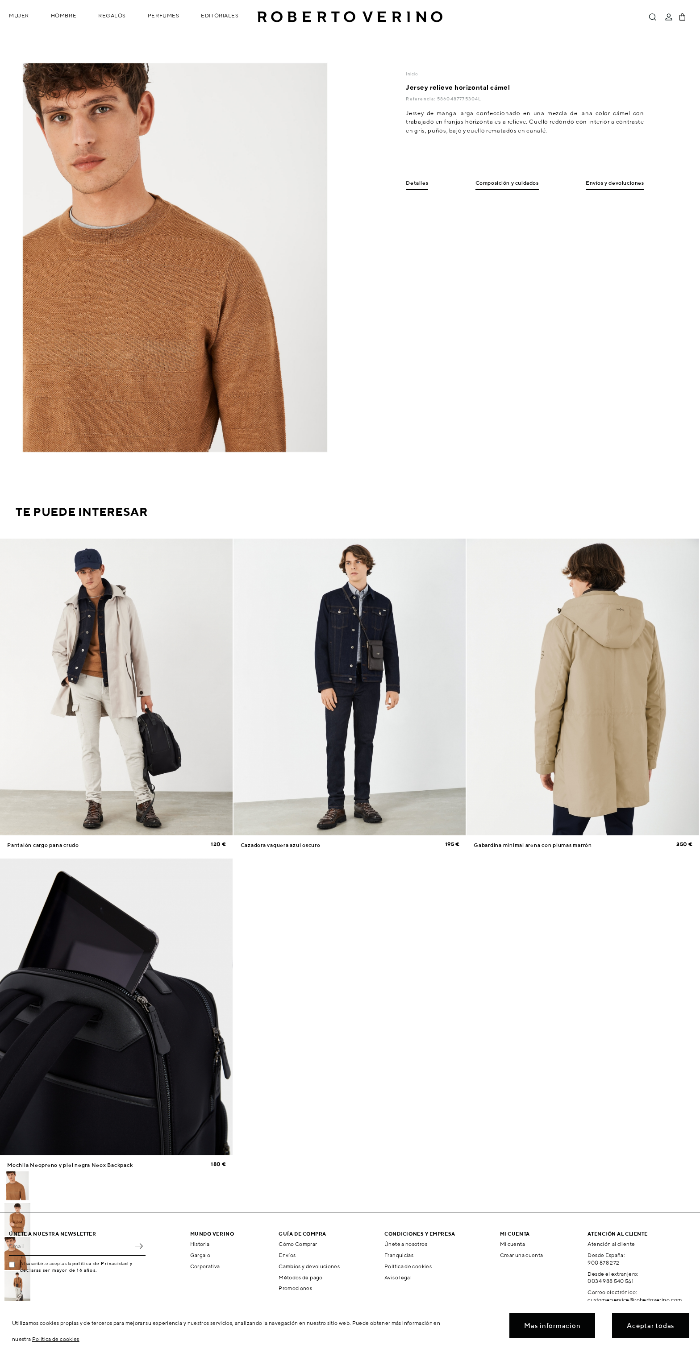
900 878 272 (603, 1262)
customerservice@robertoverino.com (635, 1299)
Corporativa (205, 1266)
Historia (200, 1244)
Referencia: (421, 98)
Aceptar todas (651, 1325)
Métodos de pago (300, 1277)
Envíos (287, 1255)
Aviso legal (398, 1277)
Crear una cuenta (521, 1255)
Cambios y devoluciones (309, 1266)
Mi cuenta (512, 1244)
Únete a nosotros (405, 1244)
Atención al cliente (611, 1244)
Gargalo (200, 1255)
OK (139, 1246)
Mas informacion (552, 1325)
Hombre (63, 15)
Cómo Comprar (298, 1244)
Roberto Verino (350, 17)
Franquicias (398, 1255)
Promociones (295, 1288)
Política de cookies (408, 1266)
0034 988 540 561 (610, 1281)
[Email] (70, 1246)
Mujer (19, 15)
